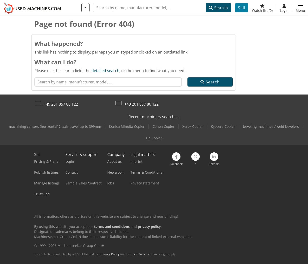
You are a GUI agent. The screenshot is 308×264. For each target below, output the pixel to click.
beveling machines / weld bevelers (271, 126)
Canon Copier (163, 126)
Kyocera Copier (223, 126)
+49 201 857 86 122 (61, 104)
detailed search (105, 70)
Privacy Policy (110, 254)
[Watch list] (262, 7)
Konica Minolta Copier (127, 126)
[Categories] (85, 7)
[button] (300, 7)
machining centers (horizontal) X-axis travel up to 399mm (55, 126)
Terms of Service (138, 254)
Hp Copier (154, 138)
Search (218, 7)
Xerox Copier (192, 126)
